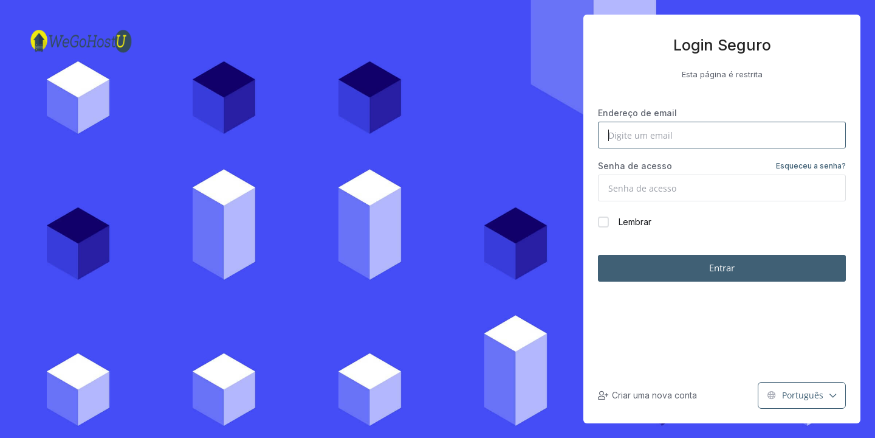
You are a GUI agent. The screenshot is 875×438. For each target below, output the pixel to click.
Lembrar (624, 222)
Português (801, 395)
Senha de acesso (722, 166)
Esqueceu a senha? (811, 165)
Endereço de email (637, 113)
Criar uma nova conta (647, 395)
